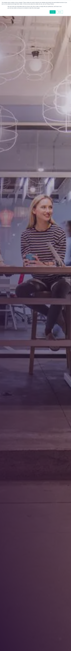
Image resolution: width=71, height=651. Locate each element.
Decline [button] (59, 12)
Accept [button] (52, 12)
